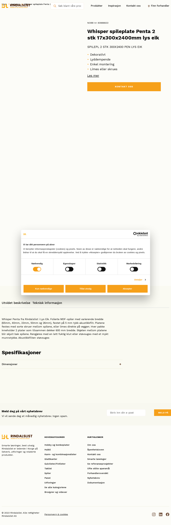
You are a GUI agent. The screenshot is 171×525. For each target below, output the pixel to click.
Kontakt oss (133, 5)
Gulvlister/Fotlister (55, 463)
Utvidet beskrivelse (16, 303)
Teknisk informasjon (47, 303)
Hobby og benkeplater (57, 445)
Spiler (47, 473)
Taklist (48, 468)
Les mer (93, 75)
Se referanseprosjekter (100, 463)
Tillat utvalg (85, 288)
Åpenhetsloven (95, 449)
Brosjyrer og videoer (55, 492)
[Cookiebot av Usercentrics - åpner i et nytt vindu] (135, 234)
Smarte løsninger (96, 459)
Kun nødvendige (43, 288)
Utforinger (50, 482)
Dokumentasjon (96, 482)
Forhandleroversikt (97, 473)
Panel (47, 478)
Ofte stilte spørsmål (98, 468)
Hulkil (47, 449)
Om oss (91, 445)
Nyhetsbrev (93, 478)
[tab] (16, 304)
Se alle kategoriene (55, 487)
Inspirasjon (114, 5)
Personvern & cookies (56, 514)
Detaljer (138, 279)
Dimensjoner (9, 364)
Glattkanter (50, 459)
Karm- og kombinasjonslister (60, 454)
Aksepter (127, 288)
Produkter (96, 5)
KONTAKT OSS (124, 86)
